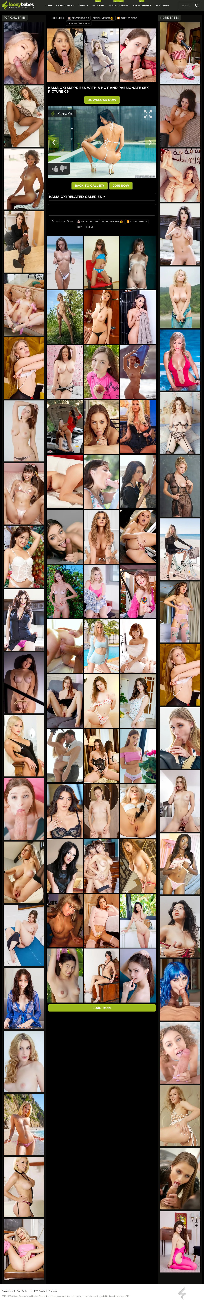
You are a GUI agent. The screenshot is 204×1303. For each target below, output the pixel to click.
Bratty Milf (85, 226)
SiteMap (53, 1291)
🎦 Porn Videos (127, 18)
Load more (102, 1008)
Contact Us (7, 1291)
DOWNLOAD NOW (102, 100)
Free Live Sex (103, 18)
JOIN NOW (121, 185)
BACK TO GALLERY (89, 185)
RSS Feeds (39, 1291)
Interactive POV (79, 23)
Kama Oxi (65, 114)
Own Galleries (23, 1291)
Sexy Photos (78, 18)
